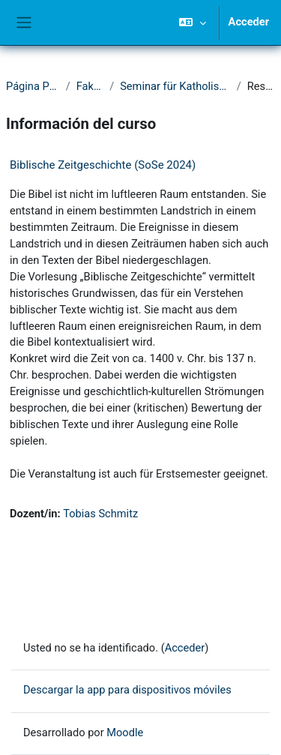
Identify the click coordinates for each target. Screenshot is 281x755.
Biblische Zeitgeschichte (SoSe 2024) (103, 165)
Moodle (124, 732)
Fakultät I (89, 86)
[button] (192, 22)
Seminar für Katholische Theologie (175, 86)
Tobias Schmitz (100, 513)
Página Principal (33, 86)
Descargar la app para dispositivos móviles (127, 690)
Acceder (249, 21)
